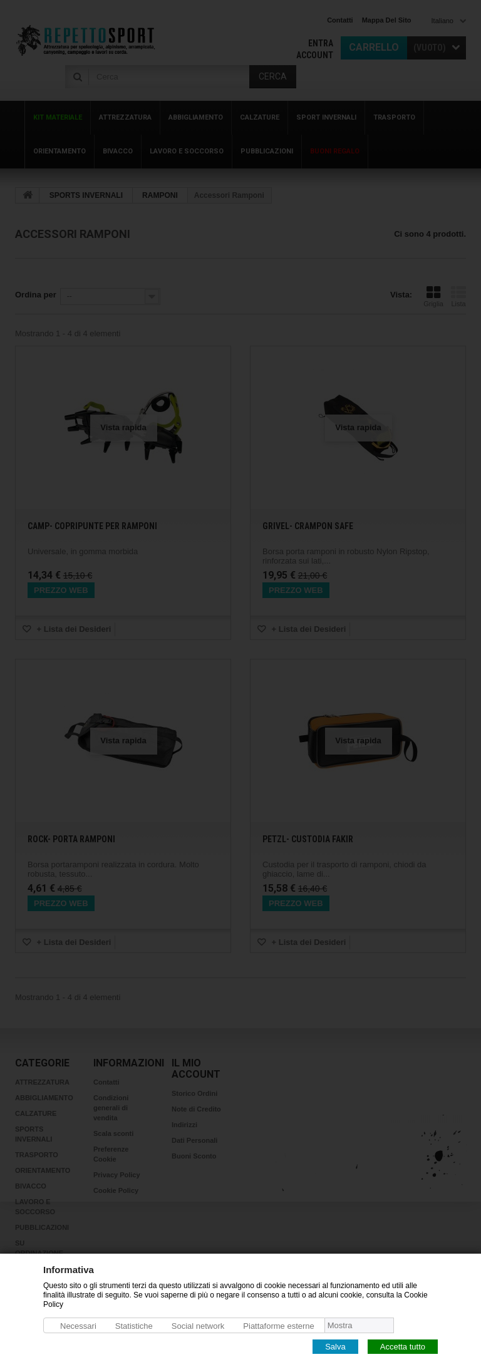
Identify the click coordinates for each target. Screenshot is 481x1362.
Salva (335, 1346)
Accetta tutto (402, 1346)
